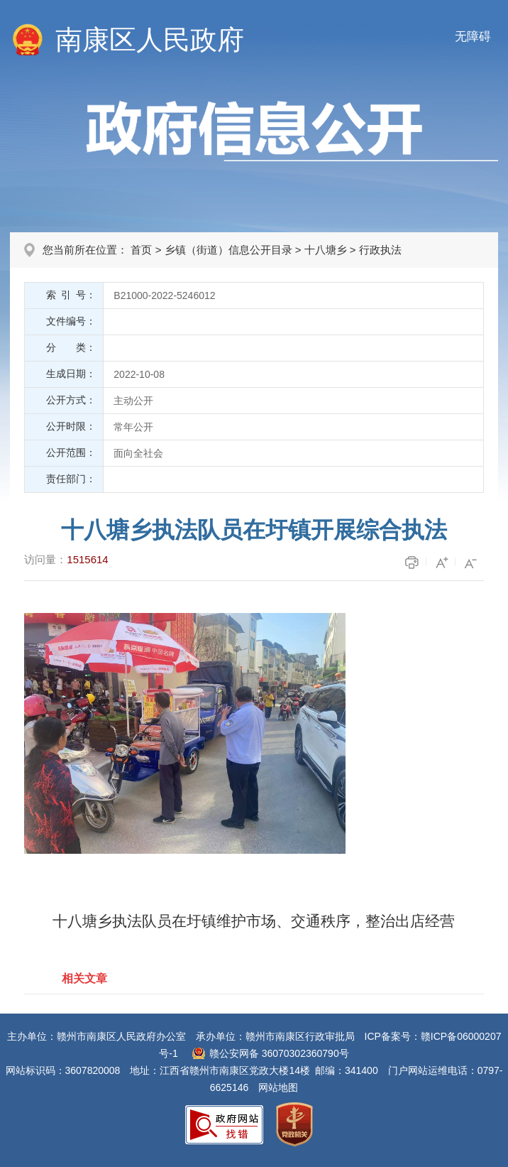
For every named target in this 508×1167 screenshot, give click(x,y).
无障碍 (473, 36)
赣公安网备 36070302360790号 (279, 1053)
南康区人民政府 (149, 40)
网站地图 (278, 1087)
